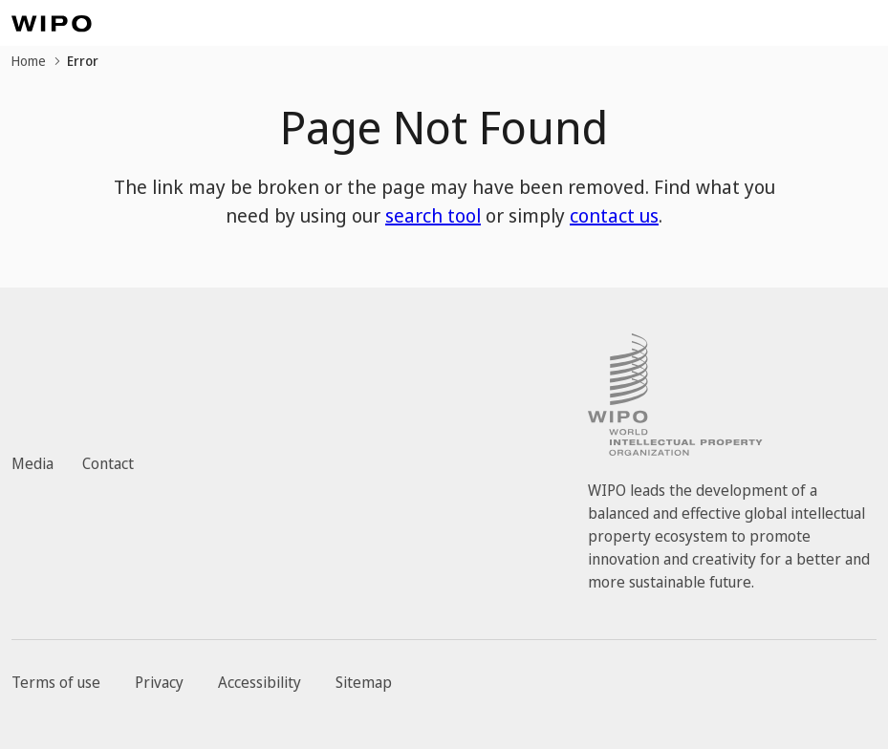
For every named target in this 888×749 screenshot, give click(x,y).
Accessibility (259, 682)
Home (28, 61)
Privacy (159, 682)
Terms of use (55, 682)
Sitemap (364, 682)
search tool (433, 215)
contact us (614, 215)
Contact (108, 463)
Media (32, 463)
